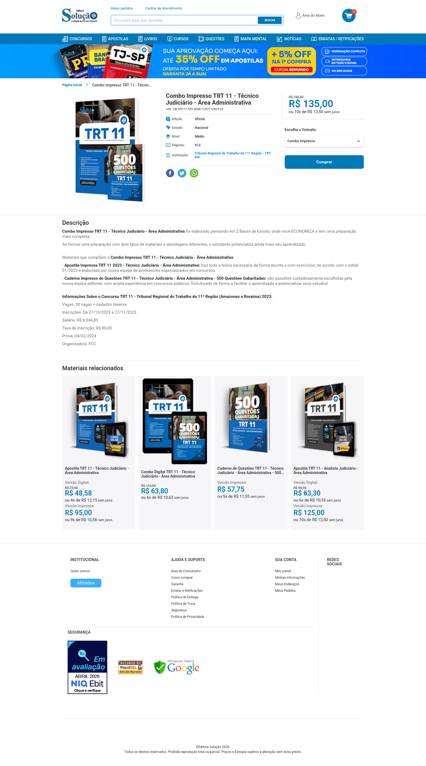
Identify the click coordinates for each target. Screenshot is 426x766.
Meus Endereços (287, 584)
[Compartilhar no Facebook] (170, 173)
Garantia (177, 584)
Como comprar (182, 578)
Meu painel (283, 571)
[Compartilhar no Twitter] (182, 173)
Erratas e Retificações (187, 591)
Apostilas (115, 39)
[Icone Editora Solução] (80, 15)
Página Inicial (72, 85)
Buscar (270, 20)
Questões (212, 39)
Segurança (179, 610)
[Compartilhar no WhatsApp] (194, 173)
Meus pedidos (122, 8)
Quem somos (80, 571)
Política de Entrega (184, 597)
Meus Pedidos (285, 591)
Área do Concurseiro (186, 571)
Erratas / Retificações (337, 39)
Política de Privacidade (187, 617)
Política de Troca (183, 604)
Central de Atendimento (163, 8)
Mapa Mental (250, 39)
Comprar (324, 162)
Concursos (77, 39)
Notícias (289, 39)
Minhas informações (290, 578)
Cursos (178, 38)
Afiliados (86, 583)
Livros (147, 39)
